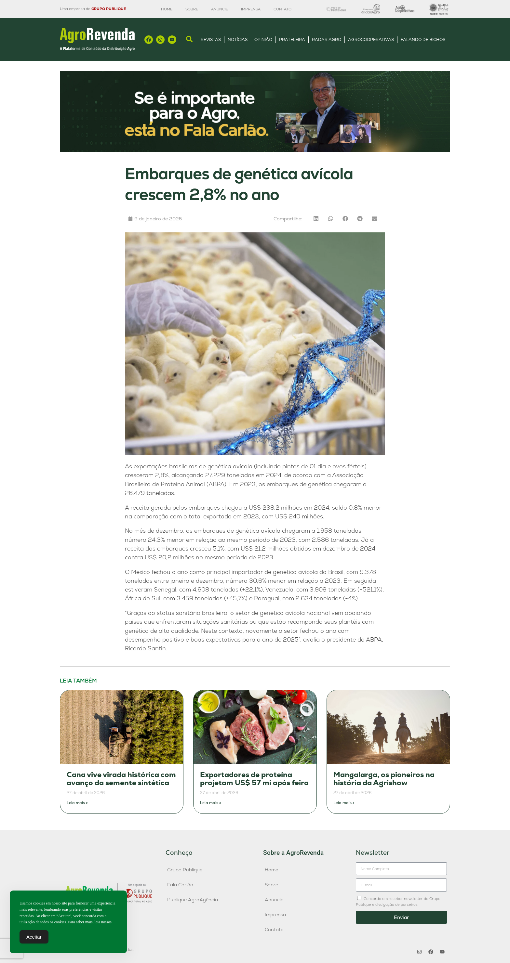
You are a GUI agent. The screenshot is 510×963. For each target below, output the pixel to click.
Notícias (238, 39)
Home (166, 9)
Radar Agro (326, 39)
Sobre (191, 9)
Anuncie (219, 9)
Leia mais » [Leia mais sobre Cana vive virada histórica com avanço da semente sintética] (77, 802)
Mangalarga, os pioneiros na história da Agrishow (384, 779)
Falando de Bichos (423, 39)
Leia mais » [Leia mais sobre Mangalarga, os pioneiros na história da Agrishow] (344, 802)
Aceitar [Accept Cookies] (34, 937)
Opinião (263, 39)
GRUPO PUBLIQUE (108, 9)
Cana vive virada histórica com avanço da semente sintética (121, 779)
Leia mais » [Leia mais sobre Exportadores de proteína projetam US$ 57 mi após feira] (210, 802)
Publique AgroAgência (192, 900)
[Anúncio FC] (255, 150)
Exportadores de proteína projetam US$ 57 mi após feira (254, 779)
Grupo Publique (184, 870)
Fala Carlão (180, 885)
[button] (316, 218)
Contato (282, 9)
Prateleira (292, 39)
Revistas (211, 39)
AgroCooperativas (371, 39)
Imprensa (251, 9)
